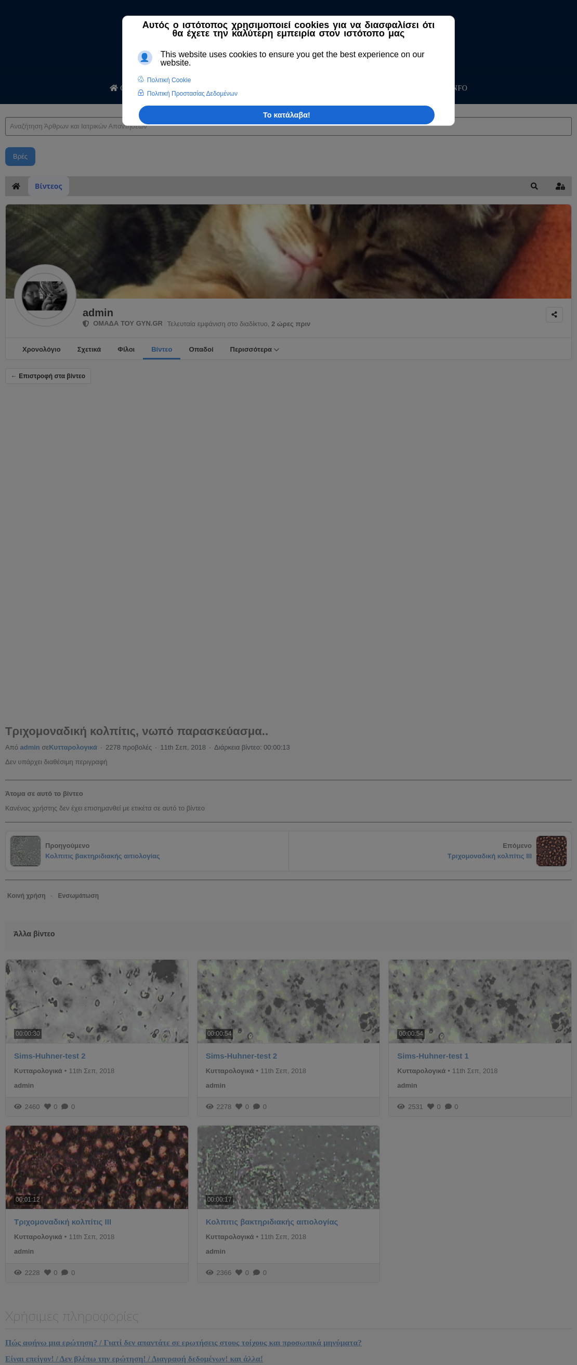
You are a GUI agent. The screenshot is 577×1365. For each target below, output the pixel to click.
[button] (534, 186)
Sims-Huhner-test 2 (50, 1055)
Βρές (20, 156)
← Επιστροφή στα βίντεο (48, 376)
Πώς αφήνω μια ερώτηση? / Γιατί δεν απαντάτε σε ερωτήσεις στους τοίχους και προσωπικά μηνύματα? (183, 1342)
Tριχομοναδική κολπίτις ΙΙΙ (62, 1221)
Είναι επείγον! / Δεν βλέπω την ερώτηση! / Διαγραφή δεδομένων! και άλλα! (134, 1358)
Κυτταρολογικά (73, 747)
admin (98, 312)
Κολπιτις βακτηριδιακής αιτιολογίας (272, 1221)
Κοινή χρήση (26, 895)
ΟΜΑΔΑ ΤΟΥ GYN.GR (123, 323)
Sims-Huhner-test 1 (433, 1055)
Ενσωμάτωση (78, 895)
